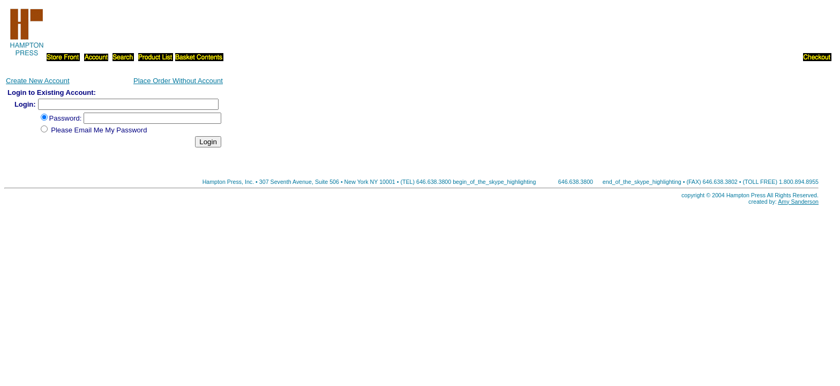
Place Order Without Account (178, 81)
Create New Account (38, 81)
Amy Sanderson (798, 201)
